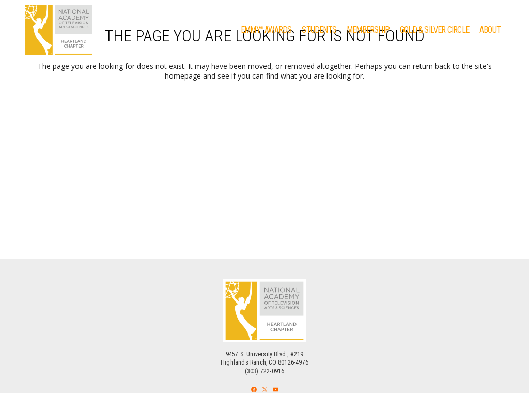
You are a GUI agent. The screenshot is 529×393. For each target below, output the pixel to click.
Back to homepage (265, 120)
